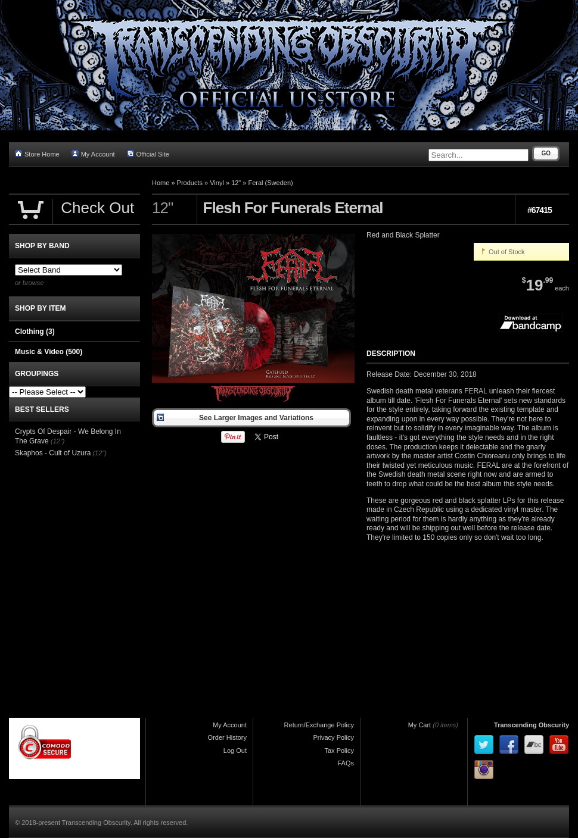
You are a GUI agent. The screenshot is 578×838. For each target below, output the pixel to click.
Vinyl (217, 182)
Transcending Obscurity (531, 724)
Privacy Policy (333, 737)
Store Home (37, 154)
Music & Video (48, 352)
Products (190, 182)
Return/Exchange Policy (319, 724)
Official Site (148, 154)
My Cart (419, 724)
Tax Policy (339, 750)
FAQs (345, 763)
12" (236, 182)
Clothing (35, 331)
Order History (227, 737)
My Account (93, 154)
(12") (57, 441)
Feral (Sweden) (270, 182)
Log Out (235, 750)
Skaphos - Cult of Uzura (53, 453)
